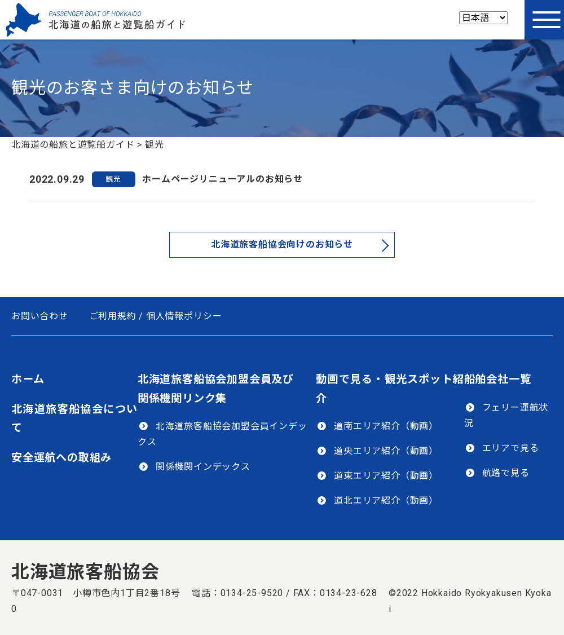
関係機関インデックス (203, 466)
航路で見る (506, 473)
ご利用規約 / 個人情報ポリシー (155, 316)
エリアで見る (510, 448)
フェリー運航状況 (506, 415)
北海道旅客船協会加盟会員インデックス (222, 434)
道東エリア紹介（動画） (386, 475)
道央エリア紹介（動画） (386, 451)
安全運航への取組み (61, 457)
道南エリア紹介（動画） (386, 426)
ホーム (27, 379)
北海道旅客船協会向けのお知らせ (282, 244)
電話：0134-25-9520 (237, 593)
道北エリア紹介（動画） (386, 500)
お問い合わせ (39, 316)
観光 (113, 179)
